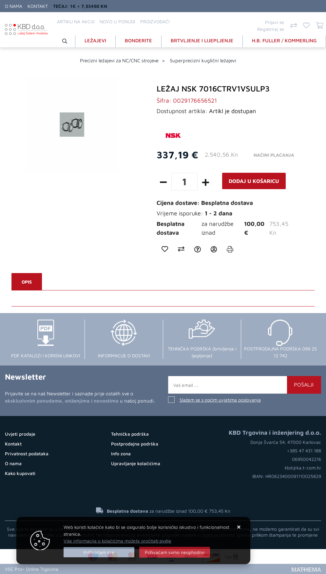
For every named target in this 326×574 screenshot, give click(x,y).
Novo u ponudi (117, 21)
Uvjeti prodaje (20, 434)
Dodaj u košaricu (254, 181)
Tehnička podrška (130, 434)
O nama (13, 6)
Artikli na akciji (75, 21)
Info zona (121, 453)
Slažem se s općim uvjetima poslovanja (220, 400)
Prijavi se (274, 22)
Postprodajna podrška (134, 443)
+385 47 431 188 (304, 450)
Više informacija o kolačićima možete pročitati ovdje (117, 541)
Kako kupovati (20, 473)
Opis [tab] (27, 282)
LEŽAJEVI (95, 40)
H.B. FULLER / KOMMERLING (284, 40)
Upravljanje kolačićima (135, 463)
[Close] (99, 552)
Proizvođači (154, 21)
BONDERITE (138, 40)
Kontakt (38, 6)
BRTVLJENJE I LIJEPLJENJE (202, 40)
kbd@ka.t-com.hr (303, 467)
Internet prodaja (79, 569)
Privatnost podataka (26, 453)
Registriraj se (270, 29)
